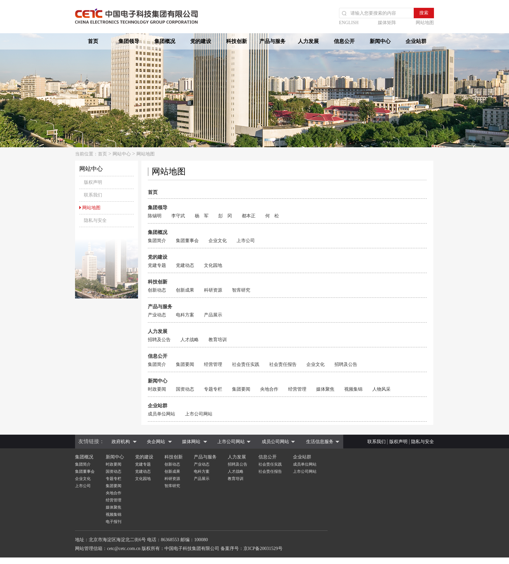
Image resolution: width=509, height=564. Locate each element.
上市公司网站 (198, 414)
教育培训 (217, 339)
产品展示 (213, 314)
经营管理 (213, 364)
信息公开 (344, 41)
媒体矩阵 (387, 22)
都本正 (248, 215)
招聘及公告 (159, 339)
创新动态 (157, 290)
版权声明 (398, 441)
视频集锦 (353, 389)
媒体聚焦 (325, 389)
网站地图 (425, 22)
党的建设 (200, 41)
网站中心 (122, 154)
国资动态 (185, 389)
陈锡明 (155, 215)
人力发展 (308, 41)
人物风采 (381, 389)
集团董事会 (187, 240)
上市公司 (246, 240)
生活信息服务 (319, 441)
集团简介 (157, 240)
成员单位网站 (161, 414)
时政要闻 (157, 389)
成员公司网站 (275, 441)
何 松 (272, 215)
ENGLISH (349, 22)
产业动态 (157, 314)
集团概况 (164, 41)
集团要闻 (185, 364)
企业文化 (217, 240)
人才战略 (189, 339)
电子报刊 (113, 521)
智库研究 (241, 290)
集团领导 (128, 41)
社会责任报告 (283, 364)
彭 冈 (225, 215)
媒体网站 (191, 441)
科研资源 (213, 290)
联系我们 (376, 441)
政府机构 (121, 441)
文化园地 (213, 265)
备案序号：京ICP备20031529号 (252, 548)
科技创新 (236, 41)
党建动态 (185, 265)
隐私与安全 (422, 441)
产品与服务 (272, 41)
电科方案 (185, 314)
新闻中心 (380, 41)
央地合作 (269, 389)
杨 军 (201, 215)
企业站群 (416, 41)
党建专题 (157, 265)
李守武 (178, 215)
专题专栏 (213, 389)
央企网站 (156, 441)
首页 (93, 41)
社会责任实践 (245, 364)
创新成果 (185, 290)
